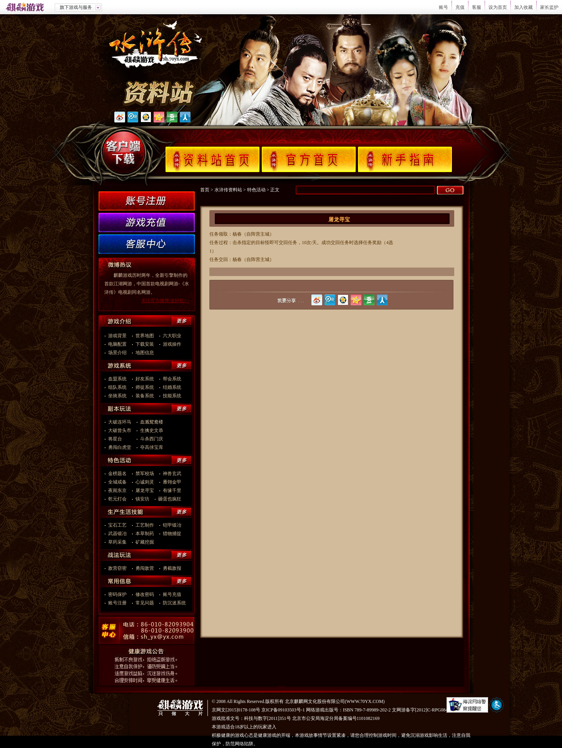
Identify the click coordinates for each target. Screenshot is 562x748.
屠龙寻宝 (144, 490)
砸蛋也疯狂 (169, 499)
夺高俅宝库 (151, 447)
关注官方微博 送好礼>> (165, 300)
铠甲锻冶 (172, 525)
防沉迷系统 (174, 603)
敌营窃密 (117, 568)
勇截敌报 (172, 568)
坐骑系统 (117, 395)
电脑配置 (117, 344)
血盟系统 (117, 379)
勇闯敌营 (144, 568)
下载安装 (144, 344)
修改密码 (144, 594)
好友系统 (144, 379)
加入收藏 (523, 7)
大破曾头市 (119, 430)
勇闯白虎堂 (119, 447)
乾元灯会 (117, 499)
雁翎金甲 (172, 482)
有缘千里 (172, 490)
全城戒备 (117, 482)
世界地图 (144, 335)
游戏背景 (117, 335)
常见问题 (144, 603)
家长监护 (549, 7)
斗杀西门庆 (151, 439)
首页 (204, 189)
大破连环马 (119, 422)
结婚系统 (172, 387)
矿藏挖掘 (144, 542)
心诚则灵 (144, 482)
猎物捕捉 (172, 533)
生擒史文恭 (151, 430)
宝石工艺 (117, 525)
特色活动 (256, 189)
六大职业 (172, 335)
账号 (443, 7)
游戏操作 (172, 344)
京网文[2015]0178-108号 (236, 710)
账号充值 (172, 594)
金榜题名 (117, 473)
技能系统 (172, 395)
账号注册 (117, 603)
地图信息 (144, 352)
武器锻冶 (117, 533)
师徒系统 (144, 387)
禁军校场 (144, 473)
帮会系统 (172, 379)
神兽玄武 (172, 473)
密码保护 (117, 594)
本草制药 (144, 533)
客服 (476, 7)
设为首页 (497, 7)
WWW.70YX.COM (364, 701)
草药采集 (117, 542)
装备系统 (144, 395)
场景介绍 (117, 352)
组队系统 (117, 387)
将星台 (119, 439)
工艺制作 (144, 525)
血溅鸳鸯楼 (151, 422)
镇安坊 (142, 499)
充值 (460, 7)
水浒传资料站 (228, 189)
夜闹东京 (117, 490)
